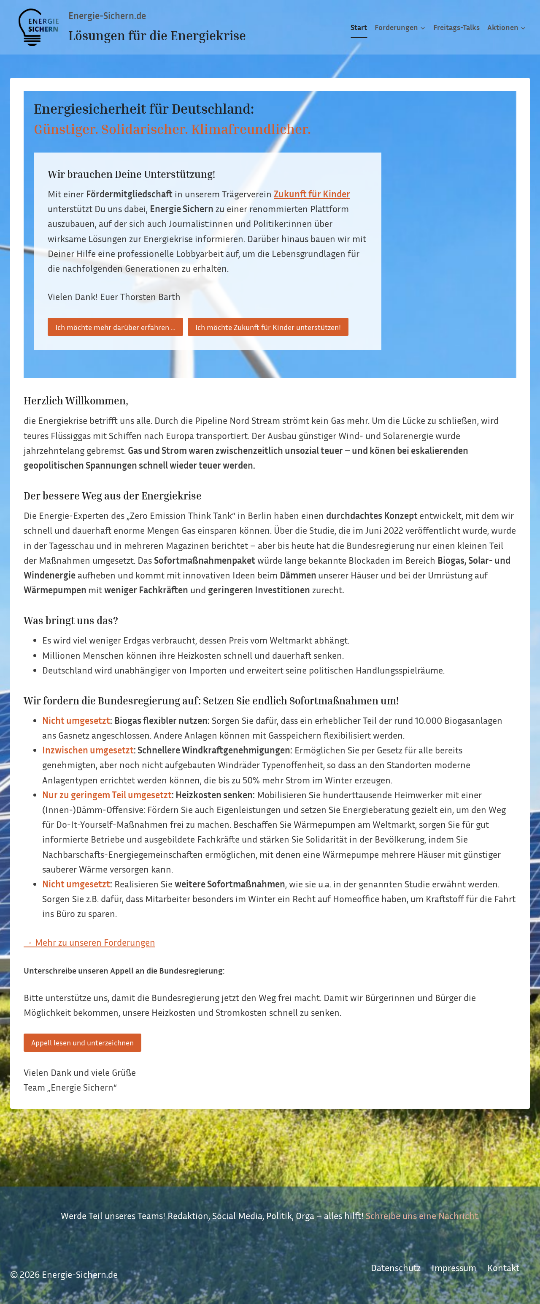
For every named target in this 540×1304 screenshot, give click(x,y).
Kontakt (503, 1267)
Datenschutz (396, 1267)
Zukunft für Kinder (312, 193)
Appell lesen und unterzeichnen (82, 1042)
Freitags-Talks (456, 27)
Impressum (454, 1267)
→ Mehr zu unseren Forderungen (89, 942)
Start (359, 27)
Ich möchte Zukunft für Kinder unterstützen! (268, 327)
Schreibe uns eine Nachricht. (423, 1215)
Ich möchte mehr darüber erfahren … (115, 327)
